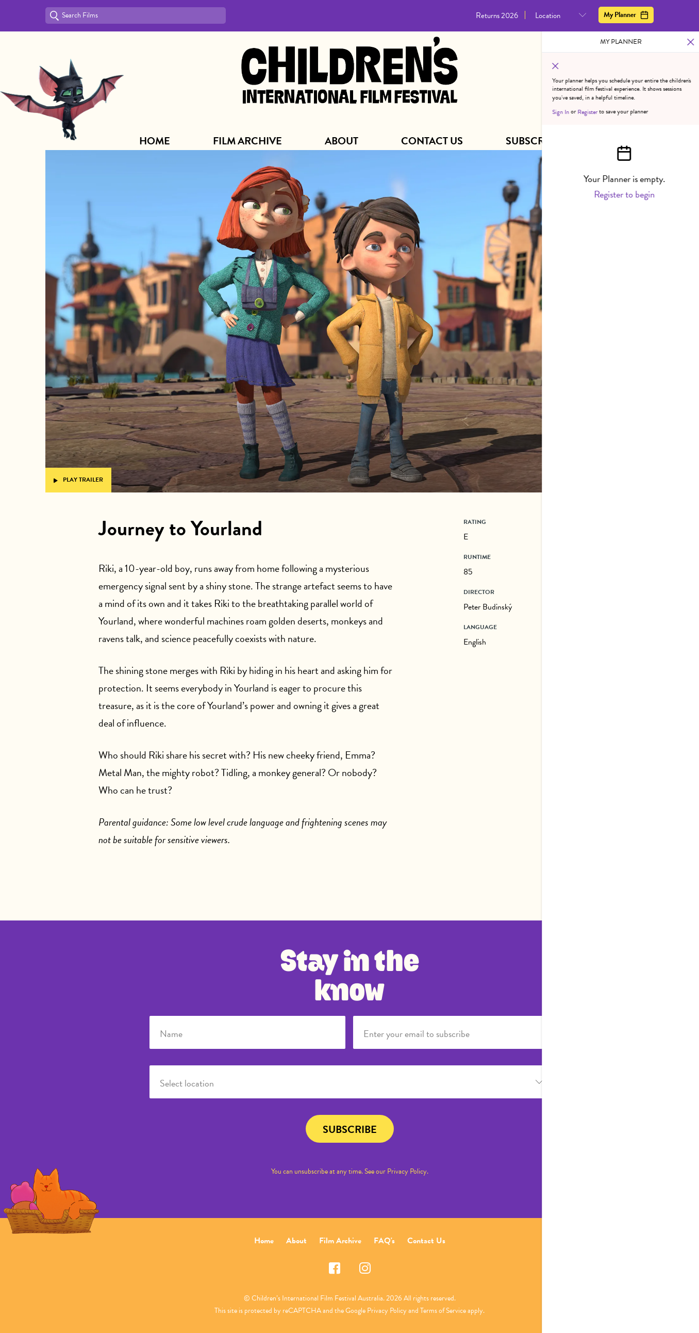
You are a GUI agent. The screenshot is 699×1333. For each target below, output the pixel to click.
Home (154, 141)
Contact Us (432, 141)
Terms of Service (443, 1310)
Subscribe (533, 141)
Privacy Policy (407, 1171)
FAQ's (384, 1241)
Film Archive (247, 141)
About (341, 141)
